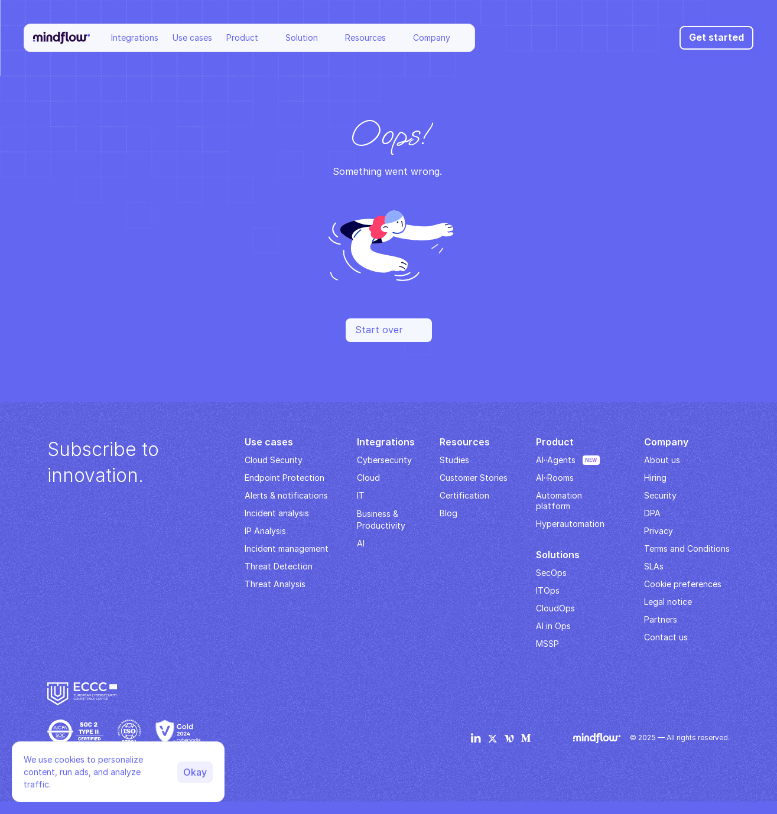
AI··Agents (556, 460)
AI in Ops (553, 626)
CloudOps (555, 608)
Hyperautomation (570, 524)
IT (361, 495)
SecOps (551, 573)
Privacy (658, 531)
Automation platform (560, 500)
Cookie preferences (682, 584)
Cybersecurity (384, 460)
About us (662, 460)
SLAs (654, 566)
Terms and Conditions (687, 548)
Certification (464, 495)
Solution (301, 37)
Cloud (368, 478)
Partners (660, 619)
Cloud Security (274, 460)
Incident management (287, 548)
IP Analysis (265, 531)
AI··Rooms (555, 478)
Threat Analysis (275, 584)
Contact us (666, 637)
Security (660, 495)
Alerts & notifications (286, 495)
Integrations (134, 37)
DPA (652, 513)
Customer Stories (474, 478)
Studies (454, 460)
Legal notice (668, 602)
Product (242, 37)
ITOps (548, 590)
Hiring (655, 478)
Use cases (192, 37)
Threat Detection (279, 566)
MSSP (547, 644)
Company (431, 37)
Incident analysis (277, 513)
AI (361, 543)
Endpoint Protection (284, 478)
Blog (448, 513)
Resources (365, 37)
